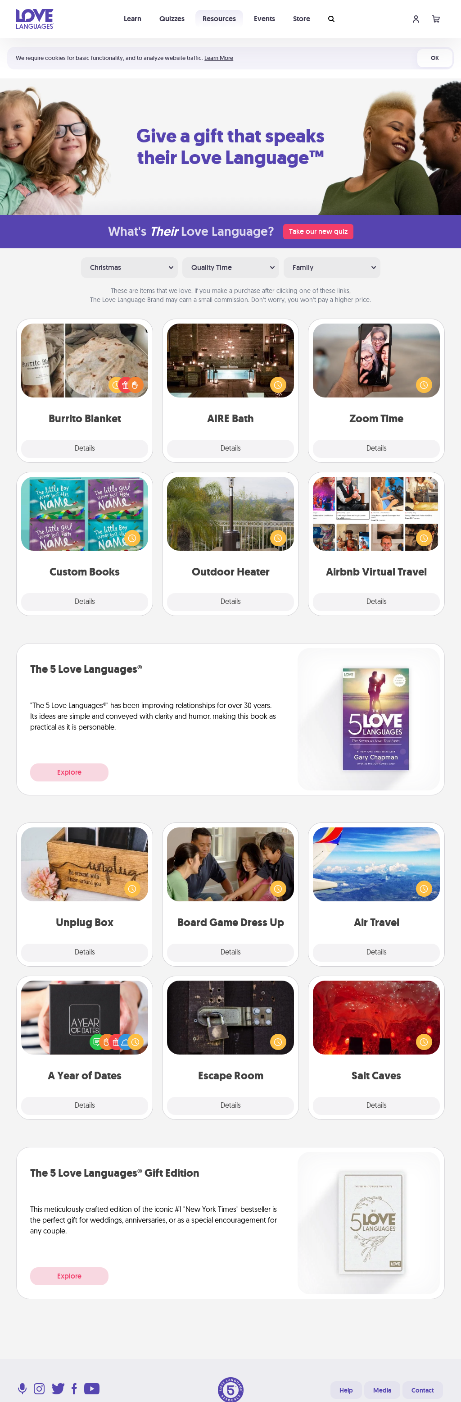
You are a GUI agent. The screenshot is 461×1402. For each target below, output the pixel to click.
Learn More (218, 58)
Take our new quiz (318, 231)
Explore (69, 772)
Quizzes (172, 18)
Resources (219, 18)
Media (382, 1390)
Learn (132, 18)
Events (264, 18)
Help (346, 1390)
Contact (422, 1390)
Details (85, 448)
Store (301, 18)
